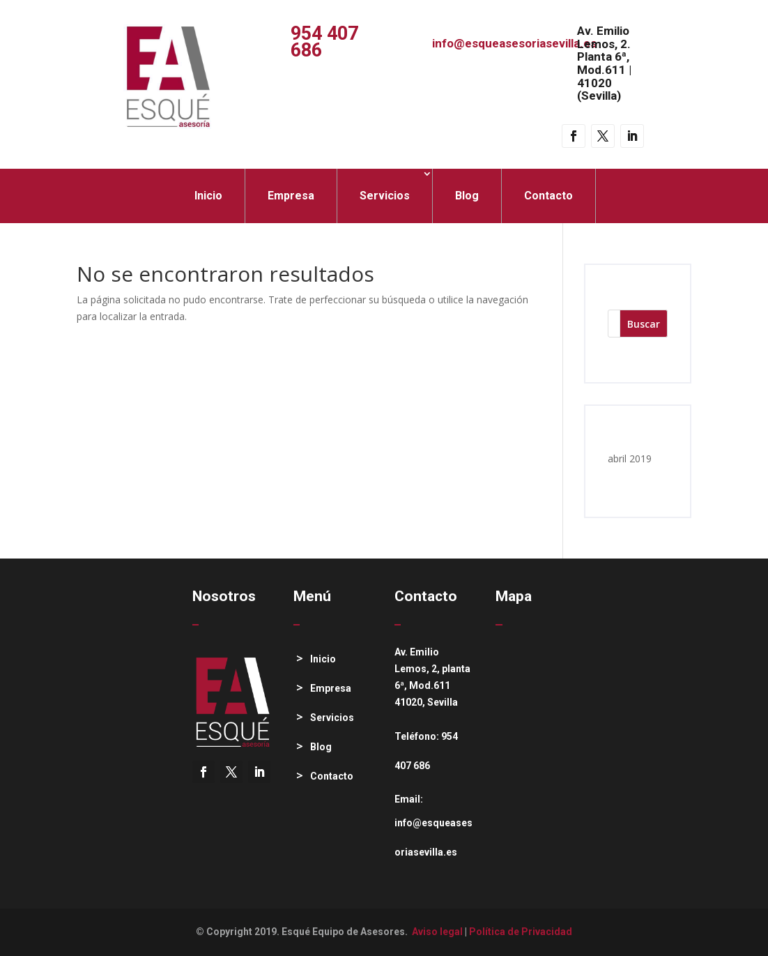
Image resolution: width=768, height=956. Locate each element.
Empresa (291, 195)
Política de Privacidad (520, 931)
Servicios (385, 195)
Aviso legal (437, 931)
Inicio (208, 195)
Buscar (643, 324)
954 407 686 (324, 41)
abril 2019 (630, 458)
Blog (467, 195)
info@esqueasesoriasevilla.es (514, 43)
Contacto (548, 195)
